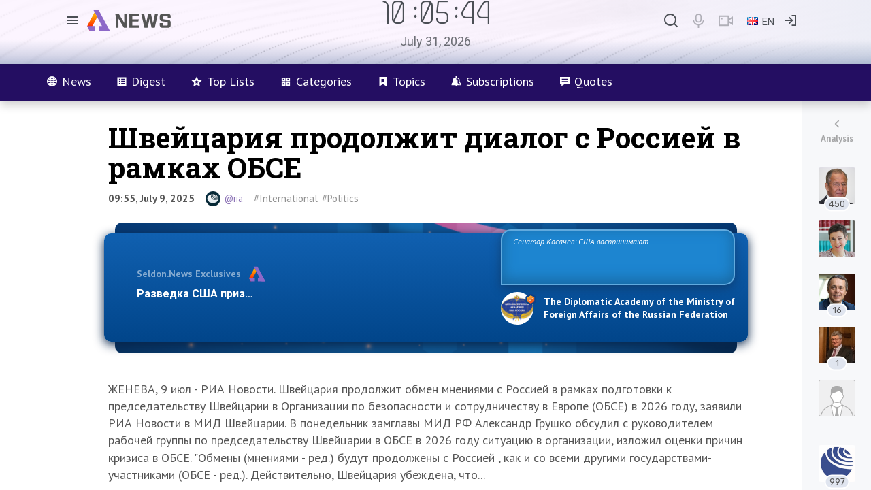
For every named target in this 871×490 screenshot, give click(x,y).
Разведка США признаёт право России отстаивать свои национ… (312, 293)
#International (286, 198)
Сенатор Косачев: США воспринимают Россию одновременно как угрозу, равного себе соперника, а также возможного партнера (616, 256)
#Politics (340, 198)
